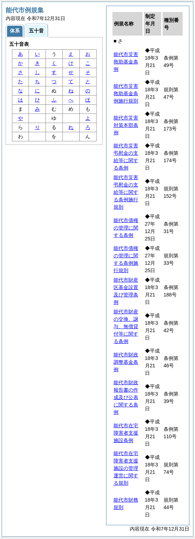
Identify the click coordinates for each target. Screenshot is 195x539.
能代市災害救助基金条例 (126, 61)
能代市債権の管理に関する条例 (126, 228)
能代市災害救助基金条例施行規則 (126, 93)
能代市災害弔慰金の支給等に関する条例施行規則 (126, 192)
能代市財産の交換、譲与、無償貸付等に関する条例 (126, 326)
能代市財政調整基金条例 (126, 362)
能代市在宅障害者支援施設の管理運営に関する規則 (126, 468)
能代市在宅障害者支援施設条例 (126, 433)
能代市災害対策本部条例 (126, 125)
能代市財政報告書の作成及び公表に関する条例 (126, 397)
